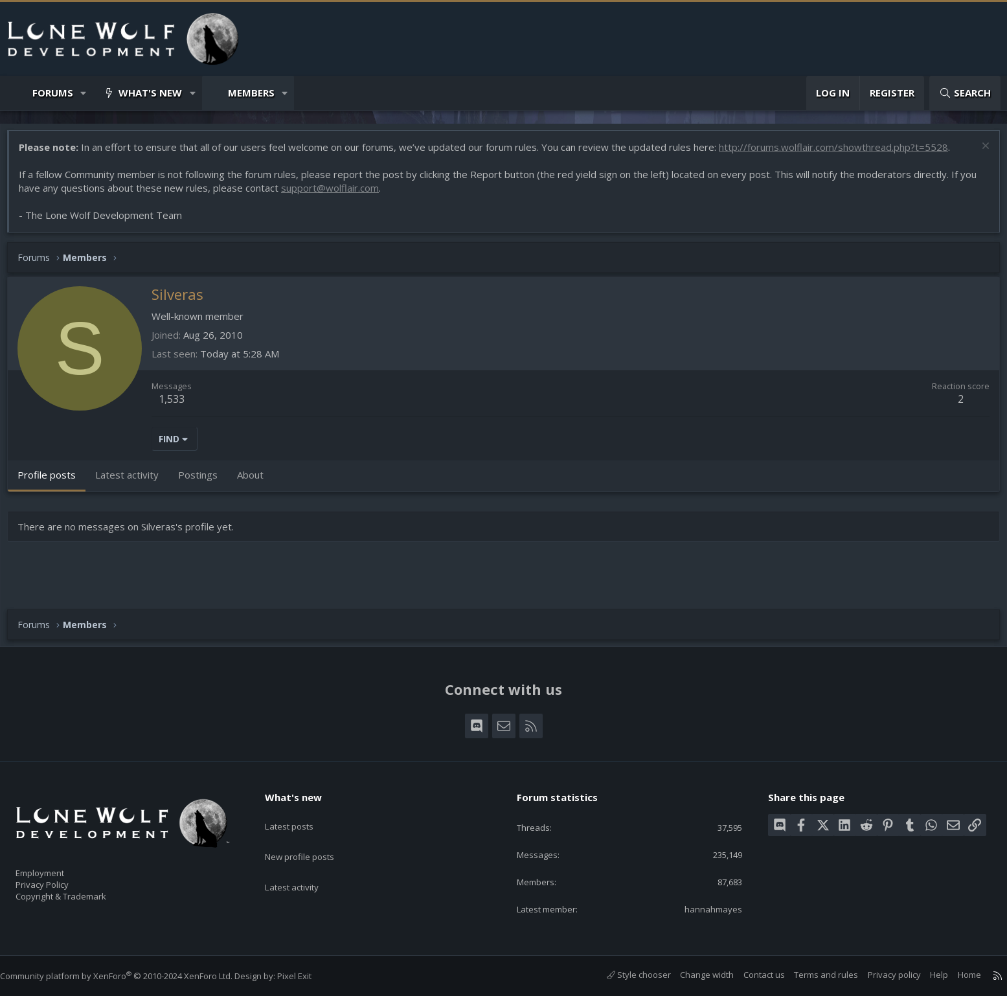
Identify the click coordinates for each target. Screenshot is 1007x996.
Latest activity (303, 863)
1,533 (178, 405)
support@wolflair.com (336, 194)
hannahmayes (705, 907)
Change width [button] (694, 974)
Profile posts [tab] (53, 481)
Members (251, 92)
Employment (56, 865)
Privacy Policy (58, 878)
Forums (52, 92)
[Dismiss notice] (977, 154)
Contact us (751, 974)
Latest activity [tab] (133, 481)
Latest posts (300, 812)
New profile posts (311, 838)
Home (956, 974)
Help (926, 974)
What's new (150, 92)
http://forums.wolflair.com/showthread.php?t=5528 (840, 153)
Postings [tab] (204, 481)
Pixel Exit (307, 976)
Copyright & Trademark (80, 892)
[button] (83, 93)
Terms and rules (813, 974)
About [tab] (256, 481)
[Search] (965, 93)
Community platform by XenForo (129, 976)
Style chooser (626, 974)
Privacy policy (881, 974)
